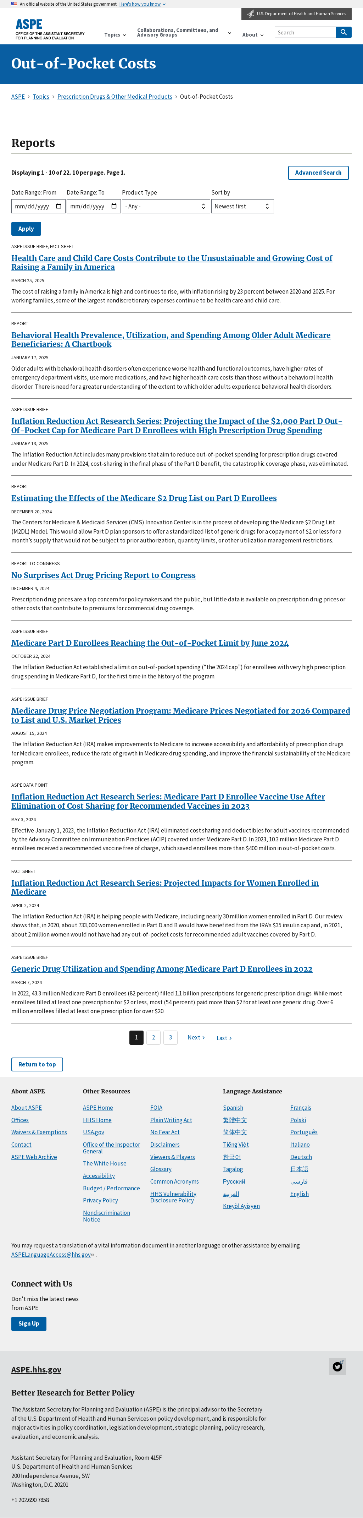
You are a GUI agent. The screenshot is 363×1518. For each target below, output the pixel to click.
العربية (231, 1194)
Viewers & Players (172, 1157)
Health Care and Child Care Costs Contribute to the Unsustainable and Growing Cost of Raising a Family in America (172, 262)
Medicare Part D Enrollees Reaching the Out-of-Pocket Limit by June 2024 (150, 643)
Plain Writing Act (171, 1120)
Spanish (233, 1108)
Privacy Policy (100, 1200)
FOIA (156, 1108)
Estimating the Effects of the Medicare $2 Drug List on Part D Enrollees (144, 498)
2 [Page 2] (153, 1037)
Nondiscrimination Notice (106, 1216)
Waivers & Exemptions (39, 1132)
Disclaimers (165, 1144)
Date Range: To (86, 192)
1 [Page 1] (136, 1037)
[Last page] (225, 1038)
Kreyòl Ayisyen (241, 1206)
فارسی (299, 1181)
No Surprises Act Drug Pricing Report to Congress (103, 575)
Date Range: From (33, 192)
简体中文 (235, 1132)
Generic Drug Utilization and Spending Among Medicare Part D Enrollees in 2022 (162, 969)
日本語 (299, 1169)
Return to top (37, 1064)
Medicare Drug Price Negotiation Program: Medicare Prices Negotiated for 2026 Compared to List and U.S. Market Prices (180, 715)
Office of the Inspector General (111, 1148)
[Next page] (197, 1038)
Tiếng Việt (236, 1144)
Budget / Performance (111, 1188)
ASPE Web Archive (34, 1157)
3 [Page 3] (170, 1037)
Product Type (139, 192)
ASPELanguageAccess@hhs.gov (53, 1254)
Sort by (220, 192)
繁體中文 (235, 1120)
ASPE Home (98, 1108)
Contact (21, 1144)
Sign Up (28, 1323)
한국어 (232, 1157)
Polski (298, 1120)
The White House (105, 1163)
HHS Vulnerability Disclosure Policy (173, 1197)
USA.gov (93, 1132)
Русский (234, 1181)
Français (300, 1108)
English (299, 1194)
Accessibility (99, 1176)
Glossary (161, 1169)
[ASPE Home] (50, 29)
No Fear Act (165, 1132)
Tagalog (233, 1169)
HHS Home (97, 1120)
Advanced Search (318, 172)
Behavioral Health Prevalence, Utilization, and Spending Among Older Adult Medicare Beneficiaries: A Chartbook (171, 340)
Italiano (300, 1144)
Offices (20, 1120)
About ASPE (26, 1108)
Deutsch (301, 1157)
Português (304, 1132)
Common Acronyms (174, 1181)
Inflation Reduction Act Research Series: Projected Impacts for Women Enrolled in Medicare (165, 887)
